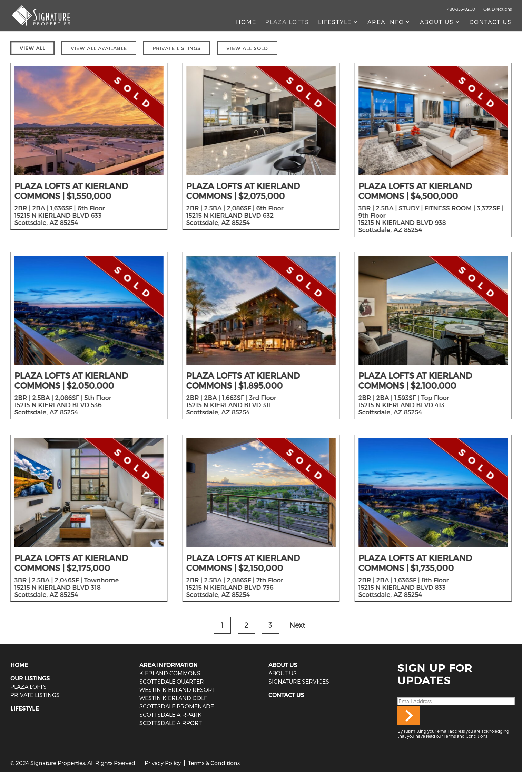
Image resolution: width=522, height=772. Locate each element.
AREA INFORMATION (168, 664)
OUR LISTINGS (30, 678)
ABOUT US (282, 664)
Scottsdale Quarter (171, 681)
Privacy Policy (163, 763)
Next (297, 625)
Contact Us (491, 22)
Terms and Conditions (465, 736)
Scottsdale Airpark (170, 714)
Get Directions (497, 9)
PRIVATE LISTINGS (176, 48)
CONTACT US (286, 695)
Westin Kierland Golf (173, 698)
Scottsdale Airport (170, 722)
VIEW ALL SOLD (247, 48)
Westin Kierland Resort (177, 689)
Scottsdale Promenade (176, 706)
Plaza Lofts (287, 22)
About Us (437, 22)
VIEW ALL (32, 48)
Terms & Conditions (214, 763)
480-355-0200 (461, 9)
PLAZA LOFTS (28, 686)
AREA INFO (385, 22)
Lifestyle (335, 22)
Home (246, 22)
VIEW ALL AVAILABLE (99, 48)
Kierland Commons (169, 673)
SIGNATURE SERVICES (298, 681)
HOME (19, 664)
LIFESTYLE (24, 708)
